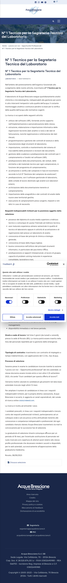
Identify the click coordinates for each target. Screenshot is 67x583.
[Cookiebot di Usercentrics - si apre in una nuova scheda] (48, 264)
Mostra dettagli (54, 310)
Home (4, 46)
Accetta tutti (54, 317)
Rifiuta (12, 317)
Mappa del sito (32, 501)
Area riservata (32, 494)
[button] (35, 2)
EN (57, 4)
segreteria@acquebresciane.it (32, 529)
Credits (32, 497)
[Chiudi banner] (63, 264)
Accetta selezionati (33, 317)
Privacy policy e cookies (32, 504)
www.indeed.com (26, 400)
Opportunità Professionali (31, 46)
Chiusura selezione (18, 462)
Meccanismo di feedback (32, 508)
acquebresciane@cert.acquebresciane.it (33, 535)
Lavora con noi (14, 46)
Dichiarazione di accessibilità (32, 511)
